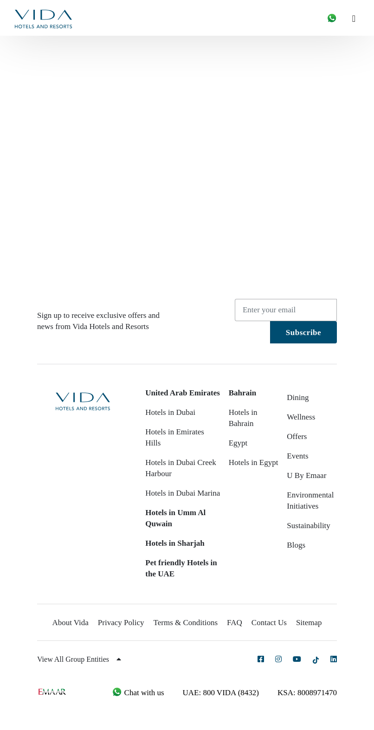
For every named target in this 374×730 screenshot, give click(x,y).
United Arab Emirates (182, 392)
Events (297, 456)
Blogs (296, 545)
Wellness (301, 417)
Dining (298, 397)
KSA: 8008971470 (307, 692)
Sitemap (309, 622)
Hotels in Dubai (170, 412)
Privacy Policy (121, 622)
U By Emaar (306, 475)
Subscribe (303, 332)
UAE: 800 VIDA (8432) (221, 692)
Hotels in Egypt (253, 462)
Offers (297, 436)
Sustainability (308, 525)
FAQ (234, 622)
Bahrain (243, 392)
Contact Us (269, 622)
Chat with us (138, 692)
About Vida (70, 622)
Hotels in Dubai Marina (182, 493)
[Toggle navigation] (357, 18)
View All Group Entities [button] (79, 659)
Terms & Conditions (186, 622)
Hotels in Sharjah (175, 543)
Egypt (238, 443)
